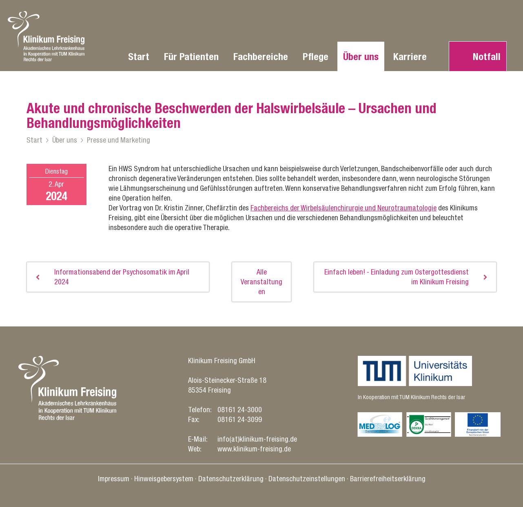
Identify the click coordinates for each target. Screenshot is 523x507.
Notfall (487, 56)
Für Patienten (191, 56)
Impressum (113, 478)
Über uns (361, 56)
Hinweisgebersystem (163, 478)
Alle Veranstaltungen (261, 282)
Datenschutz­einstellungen (306, 478)
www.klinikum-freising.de (254, 448)
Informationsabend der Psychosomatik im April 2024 (121, 277)
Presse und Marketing (118, 140)
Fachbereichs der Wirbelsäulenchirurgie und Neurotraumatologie (343, 207)
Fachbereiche (260, 56)
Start (138, 56)
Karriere (410, 56)
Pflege (315, 56)
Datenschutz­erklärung (231, 478)
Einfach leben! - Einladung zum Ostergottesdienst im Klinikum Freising (396, 277)
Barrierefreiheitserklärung (387, 478)
